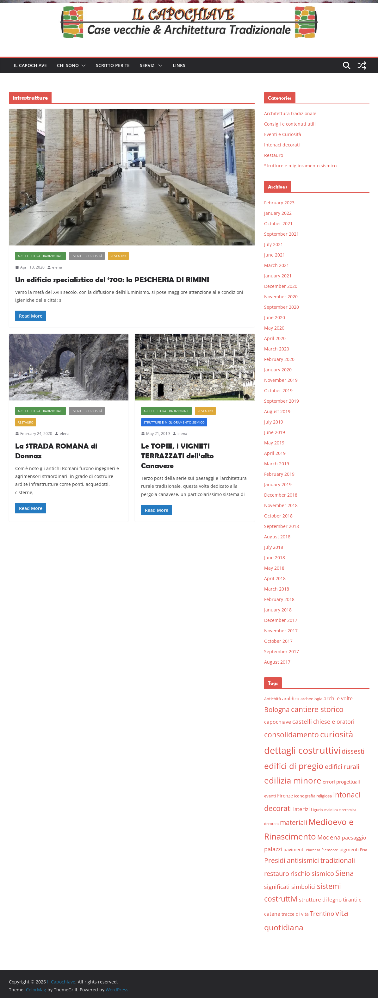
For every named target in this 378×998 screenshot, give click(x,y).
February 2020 (279, 359)
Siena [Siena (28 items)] (344, 873)
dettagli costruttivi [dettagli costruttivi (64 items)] (302, 750)
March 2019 (276, 464)
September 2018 (281, 526)
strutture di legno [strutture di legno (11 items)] (320, 899)
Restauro (118, 256)
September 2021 (281, 234)
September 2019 (281, 401)
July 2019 (273, 422)
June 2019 (274, 432)
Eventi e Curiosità (86, 256)
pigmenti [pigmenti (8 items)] (349, 849)
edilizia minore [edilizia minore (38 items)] (292, 780)
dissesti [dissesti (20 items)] (353, 751)
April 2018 (275, 578)
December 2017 (280, 620)
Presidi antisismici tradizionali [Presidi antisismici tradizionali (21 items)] (309, 860)
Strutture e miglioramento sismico (174, 422)
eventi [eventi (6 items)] (270, 796)
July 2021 (273, 244)
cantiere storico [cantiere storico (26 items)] (317, 709)
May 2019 (274, 443)
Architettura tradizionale (40, 256)
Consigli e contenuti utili (290, 124)
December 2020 (280, 286)
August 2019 (277, 411)
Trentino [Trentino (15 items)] (322, 913)
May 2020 (274, 328)
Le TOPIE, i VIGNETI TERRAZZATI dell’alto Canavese (177, 456)
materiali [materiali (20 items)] (293, 822)
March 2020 (276, 349)
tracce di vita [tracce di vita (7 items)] (295, 914)
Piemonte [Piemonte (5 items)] (329, 849)
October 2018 (278, 516)
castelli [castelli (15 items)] (302, 721)
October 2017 (278, 641)
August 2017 (277, 662)
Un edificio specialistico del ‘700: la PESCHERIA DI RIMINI (112, 279)
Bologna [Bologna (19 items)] (277, 709)
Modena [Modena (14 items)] (329, 837)
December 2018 (280, 495)
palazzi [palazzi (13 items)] (273, 849)
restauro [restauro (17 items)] (276, 873)
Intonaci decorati (282, 145)
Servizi (148, 65)
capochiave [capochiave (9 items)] (277, 721)
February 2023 (279, 203)
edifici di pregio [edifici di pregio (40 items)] (294, 766)
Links (179, 65)
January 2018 (278, 610)
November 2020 (281, 297)
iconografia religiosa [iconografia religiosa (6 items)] (313, 796)
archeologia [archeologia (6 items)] (311, 699)
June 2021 (274, 255)
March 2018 (276, 589)
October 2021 (278, 223)
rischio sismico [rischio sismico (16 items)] (312, 873)
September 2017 (281, 651)
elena (57, 267)
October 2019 (278, 390)
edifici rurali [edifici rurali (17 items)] (342, 766)
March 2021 (276, 265)
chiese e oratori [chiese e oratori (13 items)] (334, 721)
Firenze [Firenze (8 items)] (285, 795)
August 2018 (277, 537)
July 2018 (273, 547)
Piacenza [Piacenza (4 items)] (313, 850)
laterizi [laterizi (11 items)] (301, 809)
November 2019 (281, 380)
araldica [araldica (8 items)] (290, 698)
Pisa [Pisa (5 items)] (363, 849)
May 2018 (274, 568)
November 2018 (281, 505)
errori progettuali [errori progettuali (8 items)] (341, 781)
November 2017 (281, 631)
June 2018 (274, 558)
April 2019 (275, 453)
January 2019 (278, 484)
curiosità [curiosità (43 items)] (336, 734)
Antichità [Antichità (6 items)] (272, 699)
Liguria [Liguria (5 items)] (317, 809)
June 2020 (274, 317)
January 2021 (278, 276)
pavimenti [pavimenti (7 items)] (294, 849)
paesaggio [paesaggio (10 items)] (354, 837)
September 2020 (281, 307)
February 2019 (279, 474)
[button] (82, 65)
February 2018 (279, 599)
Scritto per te (113, 65)
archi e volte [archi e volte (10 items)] (338, 698)
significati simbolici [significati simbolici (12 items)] (290, 886)
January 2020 (278, 370)
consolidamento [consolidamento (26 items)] (291, 734)
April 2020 (275, 338)
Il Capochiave (30, 65)
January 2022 (278, 213)
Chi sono (68, 65)
